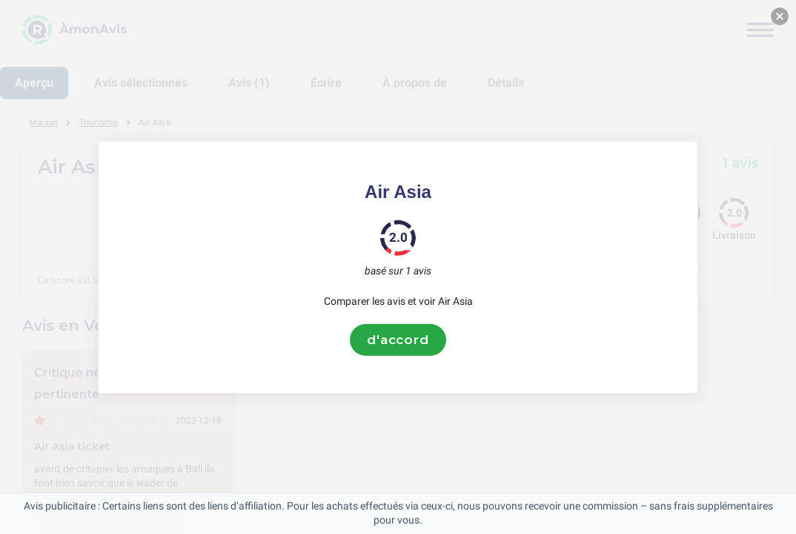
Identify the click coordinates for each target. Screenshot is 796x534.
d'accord (398, 339)
